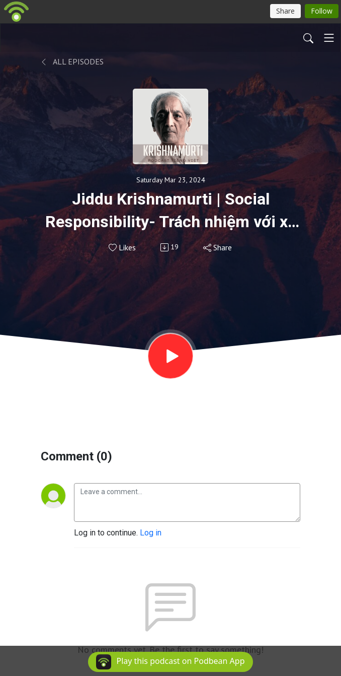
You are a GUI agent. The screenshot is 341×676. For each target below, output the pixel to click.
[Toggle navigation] (328, 37)
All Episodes (72, 61)
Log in (150, 532)
